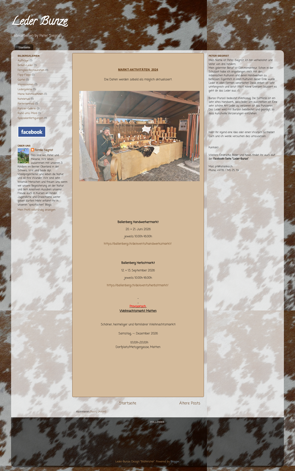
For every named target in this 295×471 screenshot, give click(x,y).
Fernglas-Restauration (31, 70)
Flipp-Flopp (24, 75)
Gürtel (21, 80)
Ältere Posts (189, 403)
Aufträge (23, 61)
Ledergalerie (25, 89)
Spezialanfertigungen (30, 118)
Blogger (175, 462)
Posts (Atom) (98, 412)
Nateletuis (24, 99)
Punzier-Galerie (27, 109)
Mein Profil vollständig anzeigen (36, 210)
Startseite (24, 47)
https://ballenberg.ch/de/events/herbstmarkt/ (137, 285)
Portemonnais (26, 104)
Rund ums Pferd (27, 113)
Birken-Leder (25, 65)
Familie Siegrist (44, 150)
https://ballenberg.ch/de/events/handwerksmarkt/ (138, 244)
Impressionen (25, 84)
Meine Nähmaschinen (30, 94)
